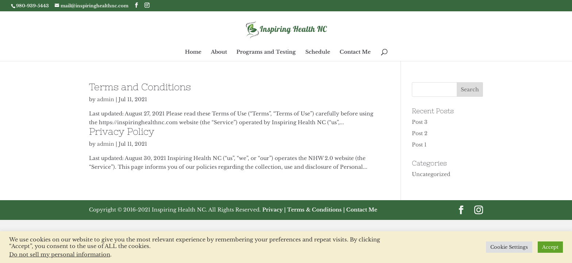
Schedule (317, 52)
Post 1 (419, 144)
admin (105, 99)
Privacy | (274, 209)
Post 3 (420, 122)
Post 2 (420, 133)
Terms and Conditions (140, 86)
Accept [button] (550, 247)
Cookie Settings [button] (509, 247)
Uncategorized (431, 174)
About (219, 52)
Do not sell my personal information (59, 254)
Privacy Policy (121, 131)
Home (193, 52)
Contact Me (355, 52)
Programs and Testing (266, 52)
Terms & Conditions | (316, 209)
